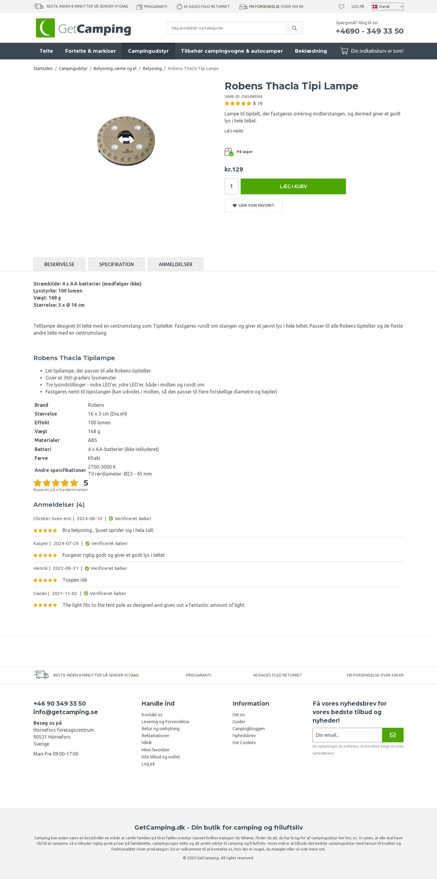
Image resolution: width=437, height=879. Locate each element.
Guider (238, 721)
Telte (46, 51)
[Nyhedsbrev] (393, 735)
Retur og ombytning (160, 728)
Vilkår (146, 742)
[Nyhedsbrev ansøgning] (347, 735)
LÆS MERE (234, 131)
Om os (238, 714)
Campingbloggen (248, 728)
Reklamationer (155, 735)
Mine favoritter (155, 749)
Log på (358, 6)
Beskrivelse (59, 264)
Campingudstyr (148, 51)
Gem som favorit (253, 205)
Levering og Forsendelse (165, 721)
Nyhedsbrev (244, 735)
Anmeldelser (175, 264)
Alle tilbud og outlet (160, 756)
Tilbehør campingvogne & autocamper (232, 51)
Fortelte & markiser (90, 51)
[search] (294, 28)
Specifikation (116, 264)
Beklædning (311, 51)
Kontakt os (152, 714)
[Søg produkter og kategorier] (226, 28)
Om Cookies (244, 742)
